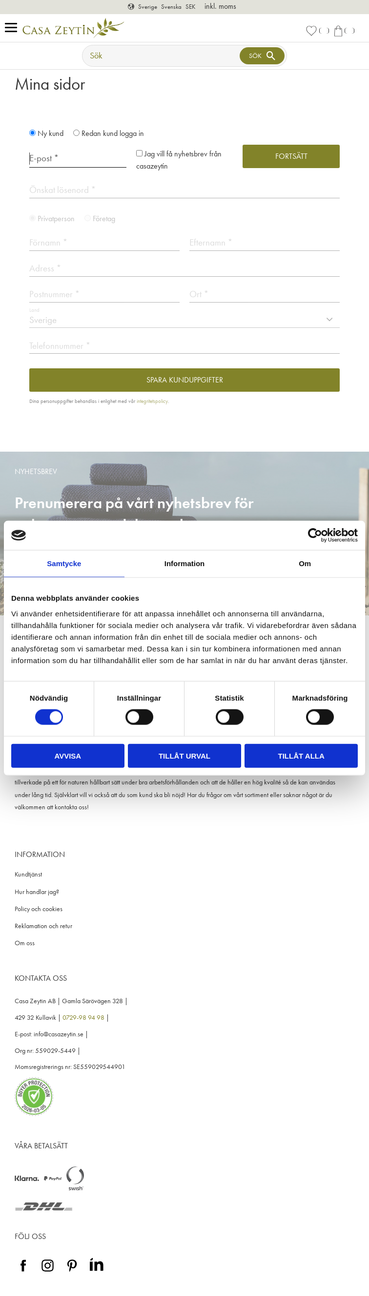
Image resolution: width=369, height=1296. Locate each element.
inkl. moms (220, 6)
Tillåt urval (184, 755)
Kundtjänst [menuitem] (28, 874)
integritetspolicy (152, 401)
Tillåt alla (301, 755)
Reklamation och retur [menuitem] (43, 926)
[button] (13, 28)
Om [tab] (305, 563)
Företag (104, 218)
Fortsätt (291, 156)
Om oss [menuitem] (25, 943)
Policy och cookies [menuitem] (38, 909)
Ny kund (50, 133)
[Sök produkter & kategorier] (162, 55)
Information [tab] (184, 563)
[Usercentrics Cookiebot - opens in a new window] (315, 535)
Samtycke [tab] (64, 563)
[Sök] (262, 55)
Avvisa (67, 755)
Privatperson (56, 218)
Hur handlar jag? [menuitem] (37, 892)
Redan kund (113, 133)
